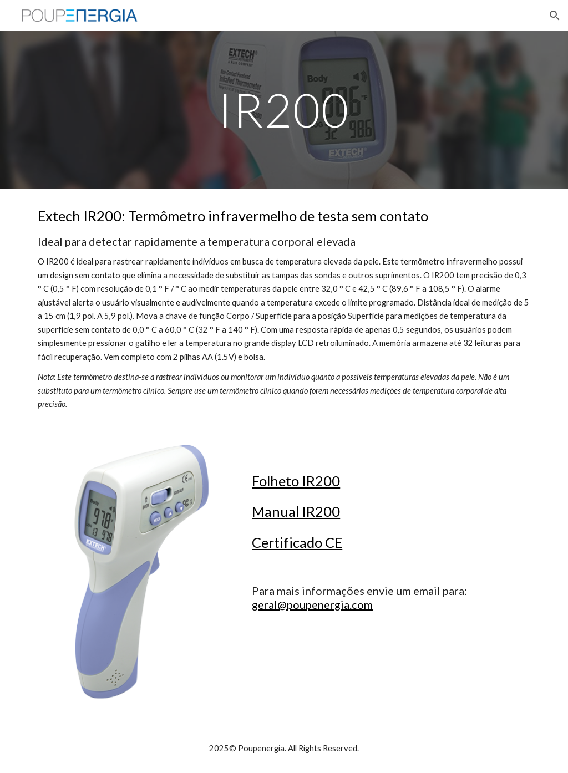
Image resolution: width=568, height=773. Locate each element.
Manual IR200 (296, 511)
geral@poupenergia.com (312, 604)
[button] (554, 15)
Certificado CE (297, 542)
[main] (284, 110)
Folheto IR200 (296, 480)
